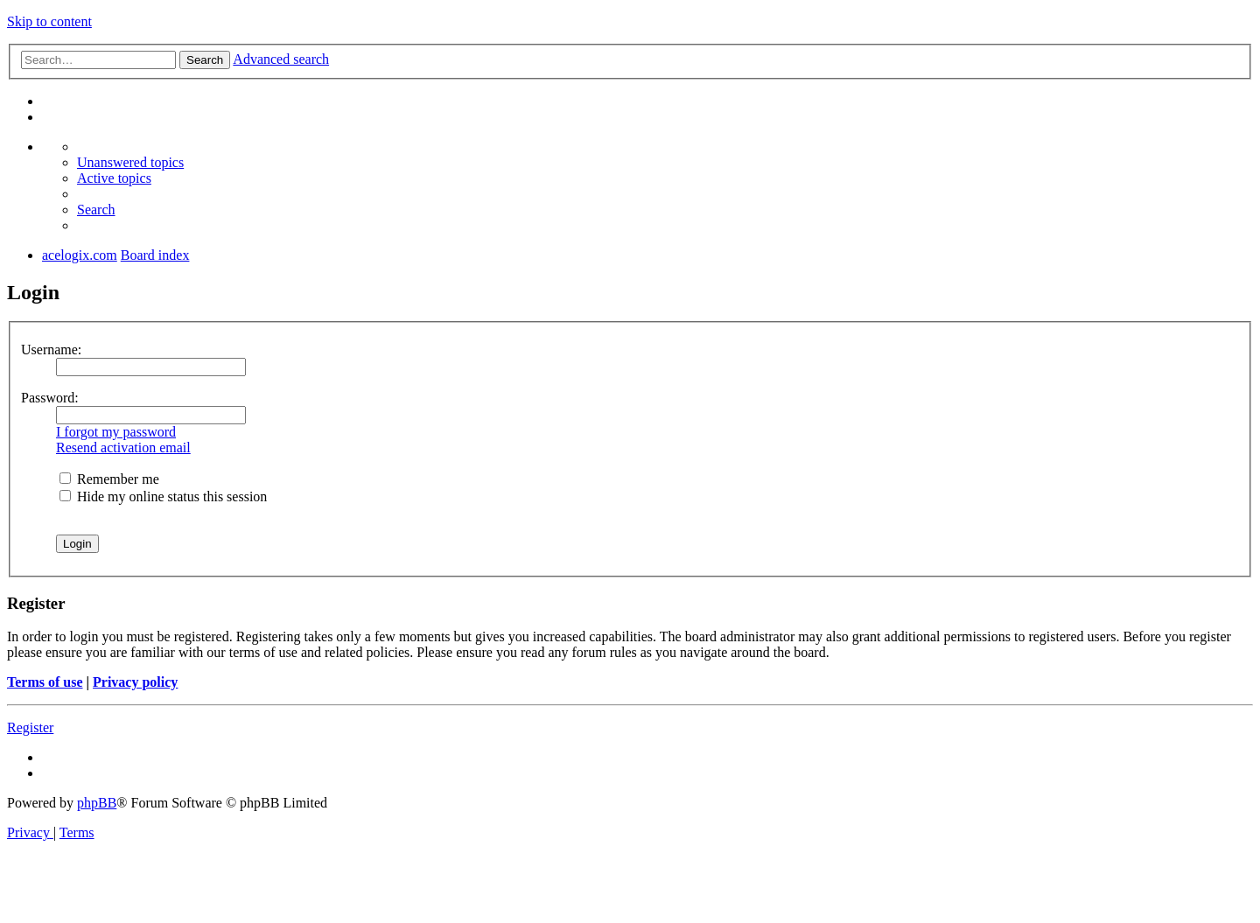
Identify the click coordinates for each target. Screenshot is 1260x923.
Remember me (109, 479)
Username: (51, 349)
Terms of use (45, 682)
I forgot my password (116, 431)
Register (30, 727)
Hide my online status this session (163, 496)
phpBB (96, 802)
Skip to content (49, 21)
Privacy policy (135, 682)
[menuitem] (130, 162)
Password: (50, 397)
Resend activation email (123, 447)
